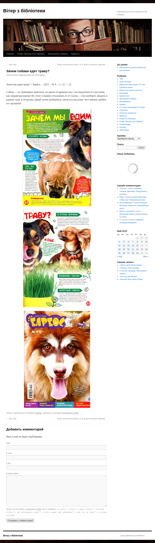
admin (42, 75)
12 (124, 245)
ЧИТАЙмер (124, 130)
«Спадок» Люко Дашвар (129, 268)
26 (124, 253)
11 (119, 245)
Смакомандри (125, 124)
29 (137, 253)
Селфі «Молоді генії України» (31, 54)
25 (119, 253)
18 (119, 249)
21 (133, 249)
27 (128, 253)
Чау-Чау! (11, 64)
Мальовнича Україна (58, 54)
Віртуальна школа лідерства (131, 90)
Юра (121, 197)
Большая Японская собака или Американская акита (134, 205)
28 (133, 253)
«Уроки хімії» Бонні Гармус (131, 265)
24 (146, 249)
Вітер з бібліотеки (24, 10)
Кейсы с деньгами (127, 211)
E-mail (9, 453)
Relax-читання (125, 82)
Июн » (146, 256)
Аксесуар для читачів (128, 276)
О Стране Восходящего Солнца (132, 107)
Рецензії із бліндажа (128, 119)
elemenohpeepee (126, 203)
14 (133, 245)
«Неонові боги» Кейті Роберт (131, 279)
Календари (124, 93)
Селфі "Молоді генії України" (131, 121)
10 (146, 242)
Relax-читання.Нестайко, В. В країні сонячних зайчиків (82, 64)
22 (137, 249)
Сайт (8, 463)
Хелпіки (38, 413)
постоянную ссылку (70, 413)
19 (124, 249)
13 (128, 245)
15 (137, 245)
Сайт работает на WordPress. (132, 535)
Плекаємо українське (128, 113)
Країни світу (125, 96)
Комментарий (12, 473)
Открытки (124, 110)
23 (142, 249)
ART (121, 79)
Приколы (75, 54)
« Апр (119, 256)
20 (128, 249)
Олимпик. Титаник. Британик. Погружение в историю (133, 191)
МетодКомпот (125, 101)
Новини (10, 54)
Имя (8, 443)
